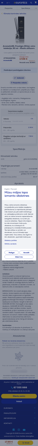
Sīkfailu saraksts (10, 244)
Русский (14, 189)
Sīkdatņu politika (11, 240)
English (7, 189)
